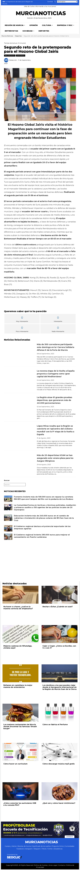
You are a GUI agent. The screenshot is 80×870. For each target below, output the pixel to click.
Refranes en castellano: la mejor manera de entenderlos (17, 687)
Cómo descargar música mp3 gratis (58, 764)
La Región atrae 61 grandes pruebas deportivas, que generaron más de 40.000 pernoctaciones (54, 401)
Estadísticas (58, 849)
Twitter (50, 849)
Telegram (37, 849)
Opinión (33, 26)
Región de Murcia (15, 26)
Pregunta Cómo (58, 847)
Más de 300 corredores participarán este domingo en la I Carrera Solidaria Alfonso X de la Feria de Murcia (55, 348)
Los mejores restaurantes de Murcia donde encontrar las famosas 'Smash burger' (20, 727)
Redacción (13, 61)
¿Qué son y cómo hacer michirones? (58, 804)
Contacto (61, 866)
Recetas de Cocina (24, 847)
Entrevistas (11, 31)
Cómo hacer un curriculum (15, 764)
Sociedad (28, 31)
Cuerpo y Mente (10, 847)
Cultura (47, 26)
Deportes (44, 31)
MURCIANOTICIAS (40, 14)
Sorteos (50, 2)
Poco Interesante (22, 329)
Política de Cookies (41, 866)
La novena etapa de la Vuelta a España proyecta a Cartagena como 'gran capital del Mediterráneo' (55, 374)
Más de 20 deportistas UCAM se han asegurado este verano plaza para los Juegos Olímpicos (55, 459)
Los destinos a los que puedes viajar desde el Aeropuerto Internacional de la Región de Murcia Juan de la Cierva (59, 688)
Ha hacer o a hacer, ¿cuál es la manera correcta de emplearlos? (18, 608)
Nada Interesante (58, 329)
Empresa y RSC (65, 26)
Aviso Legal (53, 866)
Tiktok (44, 849)
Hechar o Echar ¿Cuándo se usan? (57, 607)
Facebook (20, 849)
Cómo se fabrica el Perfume (55, 725)
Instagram (28, 849)
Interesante (58, 319)
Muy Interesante (22, 319)
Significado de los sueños (41, 847)
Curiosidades (69, 847)
